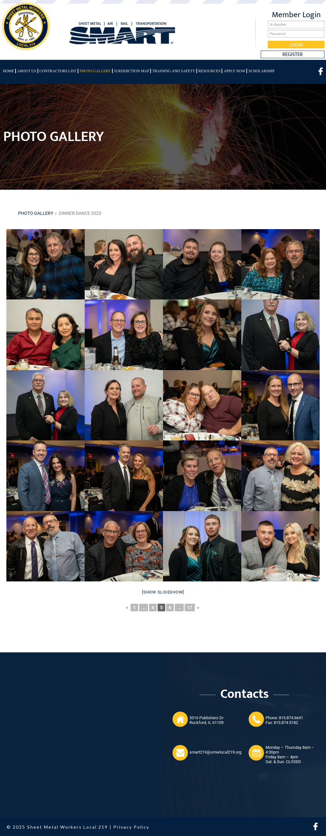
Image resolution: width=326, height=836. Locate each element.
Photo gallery (35, 213)
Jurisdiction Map (131, 71)
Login (296, 44)
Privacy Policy (131, 827)
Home (8, 71)
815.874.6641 (291, 717)
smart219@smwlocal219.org (215, 752)
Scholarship (261, 71)
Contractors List (57, 71)
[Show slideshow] (163, 592)
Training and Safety (173, 71)
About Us (26, 71)
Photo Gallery (95, 71)
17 (189, 607)
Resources (209, 71)
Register (292, 54)
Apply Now (234, 71)
